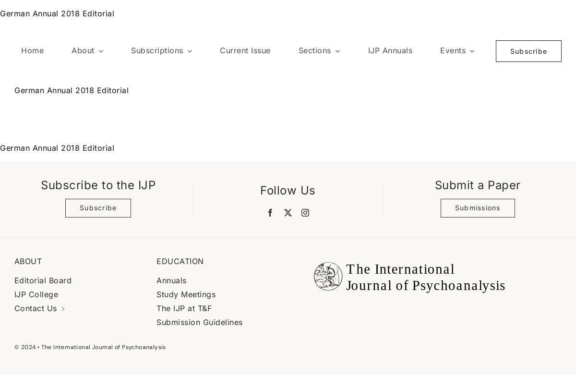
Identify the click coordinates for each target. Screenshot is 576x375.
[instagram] (305, 213)
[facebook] (270, 213)
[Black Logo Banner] (407, 256)
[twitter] (288, 213)
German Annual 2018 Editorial (57, 13)
